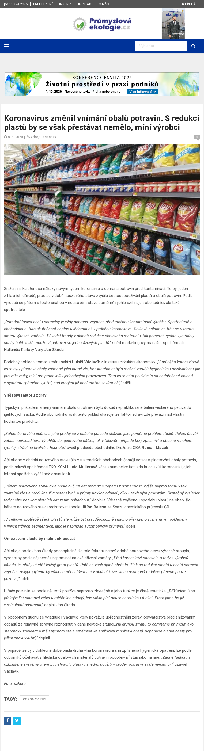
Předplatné (43, 4)
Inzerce (66, 4)
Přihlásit (191, 4)
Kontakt (85, 4)
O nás (104, 4)
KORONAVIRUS (34, 699)
